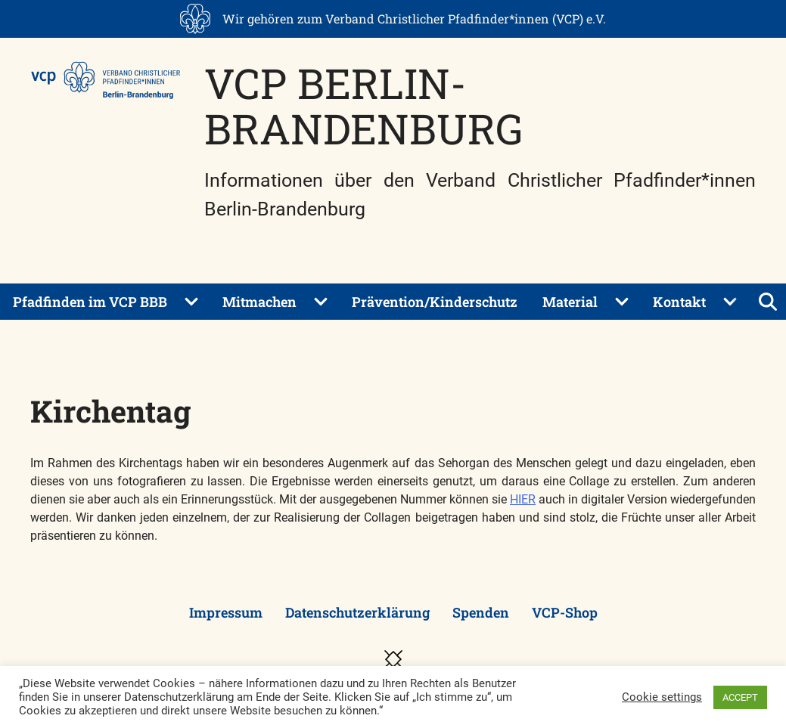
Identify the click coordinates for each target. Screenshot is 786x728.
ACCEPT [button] (740, 697)
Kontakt (679, 302)
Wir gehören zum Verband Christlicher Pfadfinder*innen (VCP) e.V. (414, 18)
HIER (523, 499)
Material (570, 302)
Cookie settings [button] (662, 697)
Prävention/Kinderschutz (434, 302)
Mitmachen (259, 302)
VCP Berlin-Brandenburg (363, 105)
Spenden (480, 612)
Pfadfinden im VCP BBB (90, 302)
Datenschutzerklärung (357, 612)
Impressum (226, 612)
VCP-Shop (565, 612)
